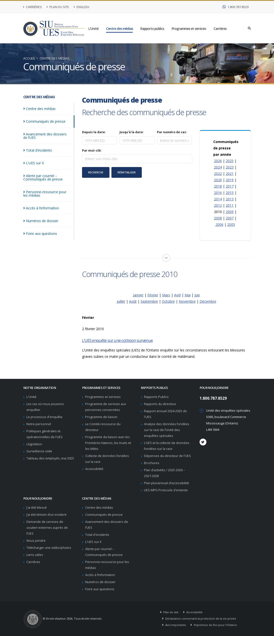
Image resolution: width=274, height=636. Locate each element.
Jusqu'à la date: (131, 132)
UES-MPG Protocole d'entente (166, 490)
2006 (219, 224)
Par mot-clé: (92, 151)
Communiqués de (44, 121)
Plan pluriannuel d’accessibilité (166, 483)
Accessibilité (94, 469)
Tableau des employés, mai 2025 (50, 458)
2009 (230, 211)
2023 (230, 167)
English (81, 7)
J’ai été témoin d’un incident (46, 515)
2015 (230, 192)
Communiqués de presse (104, 515)
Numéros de (40, 217)
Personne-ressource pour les (47, 190)
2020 (218, 180)
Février (152, 295)
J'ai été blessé (36, 507)
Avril (177, 295)
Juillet (121, 301)
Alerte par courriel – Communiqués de (43, 174)
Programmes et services (189, 28)
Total (37, 146)
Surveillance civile (39, 451)
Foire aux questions (99, 589)
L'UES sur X (93, 542)
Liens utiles (34, 555)
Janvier (138, 295)
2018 (218, 186)
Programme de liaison (101, 417)
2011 (230, 205)
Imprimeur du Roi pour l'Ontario (215, 625)
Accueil (29, 58)
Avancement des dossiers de (51, 134)
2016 (218, 192)
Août (133, 301)
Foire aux (40, 230)
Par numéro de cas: (172, 132)
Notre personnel (38, 424)
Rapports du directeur (160, 404)
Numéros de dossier (100, 582)
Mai (188, 295)
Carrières (32, 7)
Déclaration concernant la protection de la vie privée (200, 618)
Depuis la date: (94, 132)
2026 (218, 160)
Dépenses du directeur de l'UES (167, 456)
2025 (230, 160)
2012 (218, 205)
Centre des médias (119, 28)
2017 (230, 186)
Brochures (151, 463)
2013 (230, 199)
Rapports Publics (156, 397)
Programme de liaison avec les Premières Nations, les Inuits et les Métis (108, 443)
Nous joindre (36, 541)
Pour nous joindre (101, 58)
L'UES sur (33, 159)
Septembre (149, 301)
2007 (230, 218)
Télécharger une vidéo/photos (48, 548)
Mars (166, 295)
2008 (218, 218)
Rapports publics (152, 28)
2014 (218, 199)
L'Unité (93, 28)
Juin (197, 295)
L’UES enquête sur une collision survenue (117, 340)
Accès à (41, 204)
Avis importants (175, 625)
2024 (218, 167)
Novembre (187, 301)
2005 (231, 224)
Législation (34, 444)
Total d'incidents (97, 535)
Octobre (168, 301)
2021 (230, 173)
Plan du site (58, 7)
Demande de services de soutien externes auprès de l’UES (47, 528)
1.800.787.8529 (236, 7)
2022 (218, 173)
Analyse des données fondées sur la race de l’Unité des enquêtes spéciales (166, 430)
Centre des (39, 108)
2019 (230, 180)
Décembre (208, 301)
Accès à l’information (100, 575)
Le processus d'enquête (44, 417)
